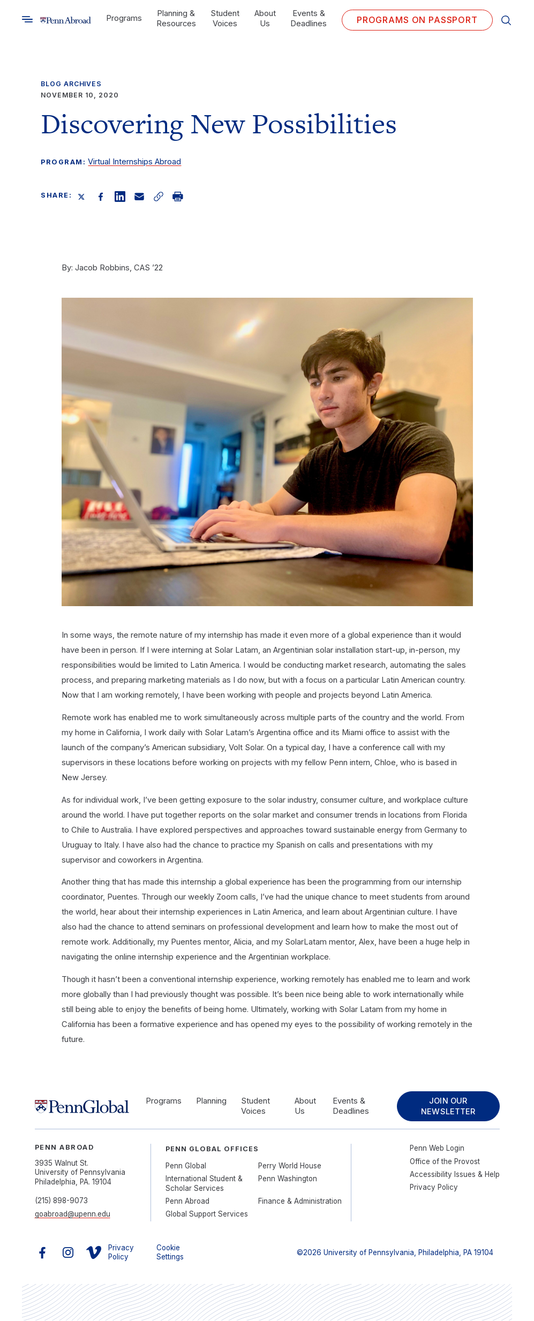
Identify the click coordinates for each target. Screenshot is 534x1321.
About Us (265, 18)
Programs (124, 18)
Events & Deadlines (308, 18)
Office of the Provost (445, 1162)
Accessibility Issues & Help (455, 1175)
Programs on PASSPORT (417, 19)
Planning (211, 1101)
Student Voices (224, 18)
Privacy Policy (434, 1187)
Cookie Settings (170, 1253)
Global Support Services (207, 1214)
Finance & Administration (300, 1201)
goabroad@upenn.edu (72, 1214)
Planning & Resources (176, 18)
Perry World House (289, 1166)
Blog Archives (71, 84)
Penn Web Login (437, 1148)
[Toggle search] (27, 19)
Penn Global (186, 1166)
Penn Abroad (187, 1201)
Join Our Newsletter (447, 1106)
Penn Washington (287, 1179)
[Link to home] (65, 20)
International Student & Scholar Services (204, 1183)
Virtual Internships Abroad (134, 162)
